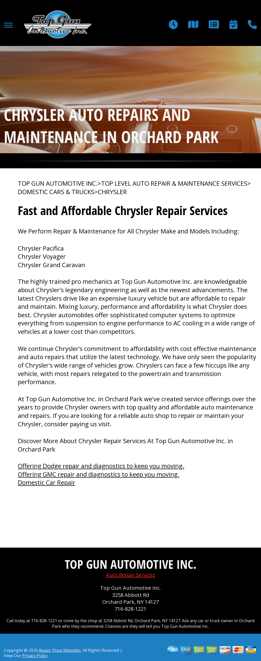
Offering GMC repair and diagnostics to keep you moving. (98, 474)
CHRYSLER (112, 192)
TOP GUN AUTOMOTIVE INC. (58, 183)
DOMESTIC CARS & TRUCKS (56, 192)
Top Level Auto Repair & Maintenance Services (174, 183)
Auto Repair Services (130, 574)
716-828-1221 (130, 608)
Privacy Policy (35, 655)
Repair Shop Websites (59, 650)
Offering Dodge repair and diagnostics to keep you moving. (101, 466)
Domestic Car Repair (46, 482)
